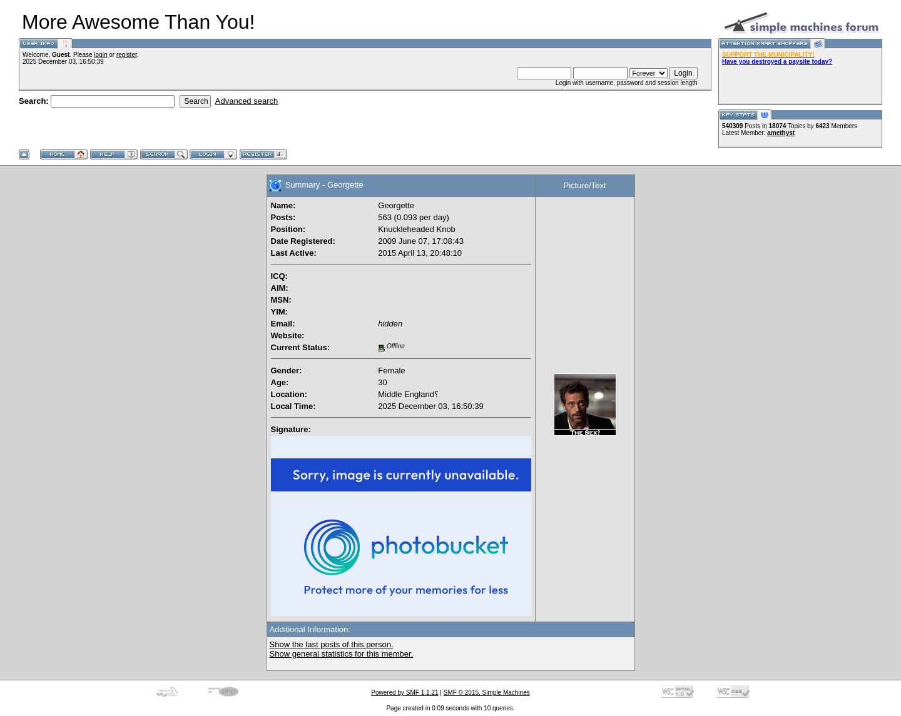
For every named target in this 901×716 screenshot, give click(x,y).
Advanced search (246, 101)
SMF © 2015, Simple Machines (487, 692)
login (100, 54)
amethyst (781, 132)
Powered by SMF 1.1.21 (404, 692)
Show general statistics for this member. (342, 653)
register (126, 54)
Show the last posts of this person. (332, 644)
